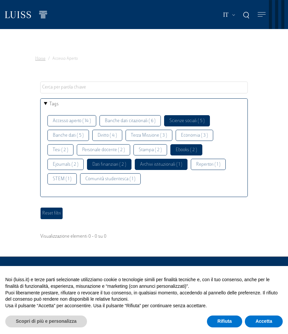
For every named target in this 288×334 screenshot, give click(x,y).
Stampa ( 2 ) (150, 150)
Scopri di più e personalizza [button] (46, 321)
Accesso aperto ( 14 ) (72, 120)
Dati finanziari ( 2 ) (109, 164)
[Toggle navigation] (262, 14)
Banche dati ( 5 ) (68, 135)
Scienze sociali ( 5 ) (187, 120)
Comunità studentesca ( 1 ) (110, 179)
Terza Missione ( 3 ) (149, 135)
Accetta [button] (263, 321)
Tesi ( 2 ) (60, 150)
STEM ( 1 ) (62, 179)
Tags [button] (54, 104)
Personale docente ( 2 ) (103, 150)
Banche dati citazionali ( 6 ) (130, 120)
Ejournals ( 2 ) (65, 164)
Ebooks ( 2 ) (186, 150)
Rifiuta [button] (224, 321)
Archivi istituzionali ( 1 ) (161, 164)
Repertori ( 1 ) (208, 164)
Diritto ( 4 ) (107, 135)
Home (40, 59)
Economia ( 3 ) (194, 135)
